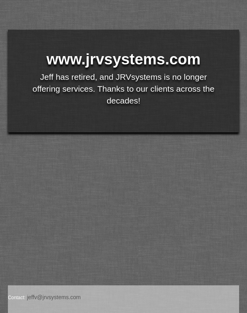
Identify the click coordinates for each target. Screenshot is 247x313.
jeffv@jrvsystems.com (54, 297)
